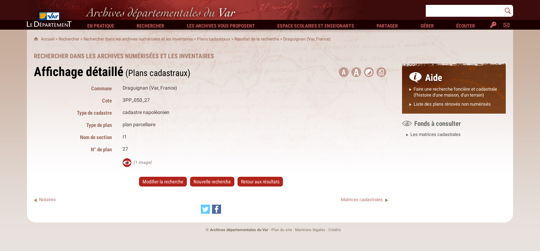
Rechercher (69, 39)
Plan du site (281, 230)
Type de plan (99, 125)
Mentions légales (310, 230)
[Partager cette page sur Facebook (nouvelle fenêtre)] (216, 209)
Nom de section (96, 137)
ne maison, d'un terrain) (461, 95)
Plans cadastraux (213, 39)
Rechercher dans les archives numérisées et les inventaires (138, 39)
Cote (107, 101)
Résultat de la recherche (256, 39)
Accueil (47, 39)
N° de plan (101, 149)
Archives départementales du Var (239, 230)
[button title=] (344, 72)
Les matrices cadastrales (435, 134)
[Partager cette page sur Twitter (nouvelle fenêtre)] (205, 209)
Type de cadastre (94, 113)
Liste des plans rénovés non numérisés (452, 104)
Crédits (334, 230)
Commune (101, 88)
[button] (356, 72)
